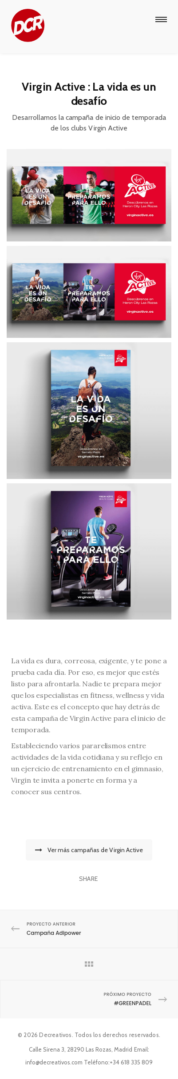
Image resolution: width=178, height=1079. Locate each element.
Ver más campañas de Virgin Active (89, 850)
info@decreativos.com (54, 1062)
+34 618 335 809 (131, 1062)
